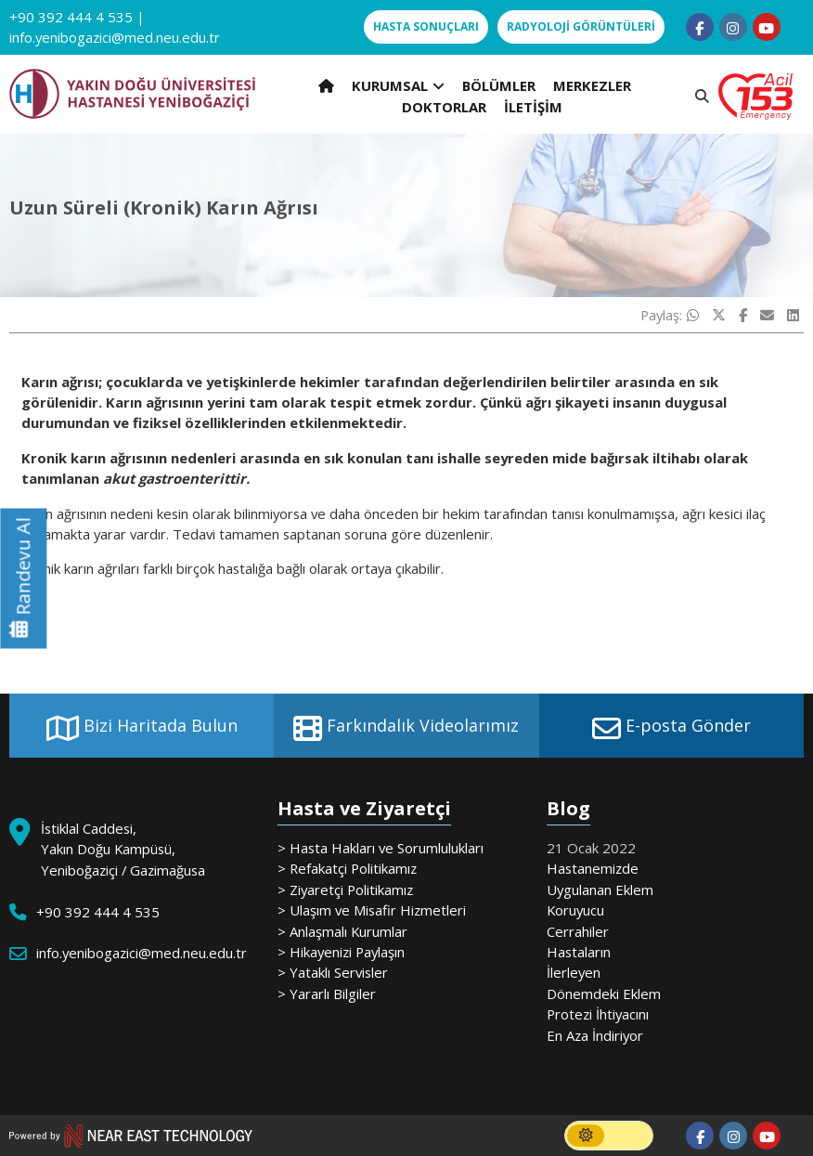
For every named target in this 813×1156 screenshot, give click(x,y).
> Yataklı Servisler (332, 972)
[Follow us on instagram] (733, 27)
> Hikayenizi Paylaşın (341, 951)
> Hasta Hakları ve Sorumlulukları (380, 847)
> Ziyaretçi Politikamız (345, 889)
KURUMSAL (398, 85)
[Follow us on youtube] (767, 27)
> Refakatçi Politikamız (347, 868)
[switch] (608, 1135)
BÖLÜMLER (499, 85)
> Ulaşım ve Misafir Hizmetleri (371, 910)
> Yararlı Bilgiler (326, 993)
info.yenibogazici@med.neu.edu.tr (114, 37)
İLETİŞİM (533, 106)
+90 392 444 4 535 (71, 16)
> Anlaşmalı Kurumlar (342, 931)
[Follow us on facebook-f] (700, 27)
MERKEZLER (592, 85)
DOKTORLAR (444, 106)
